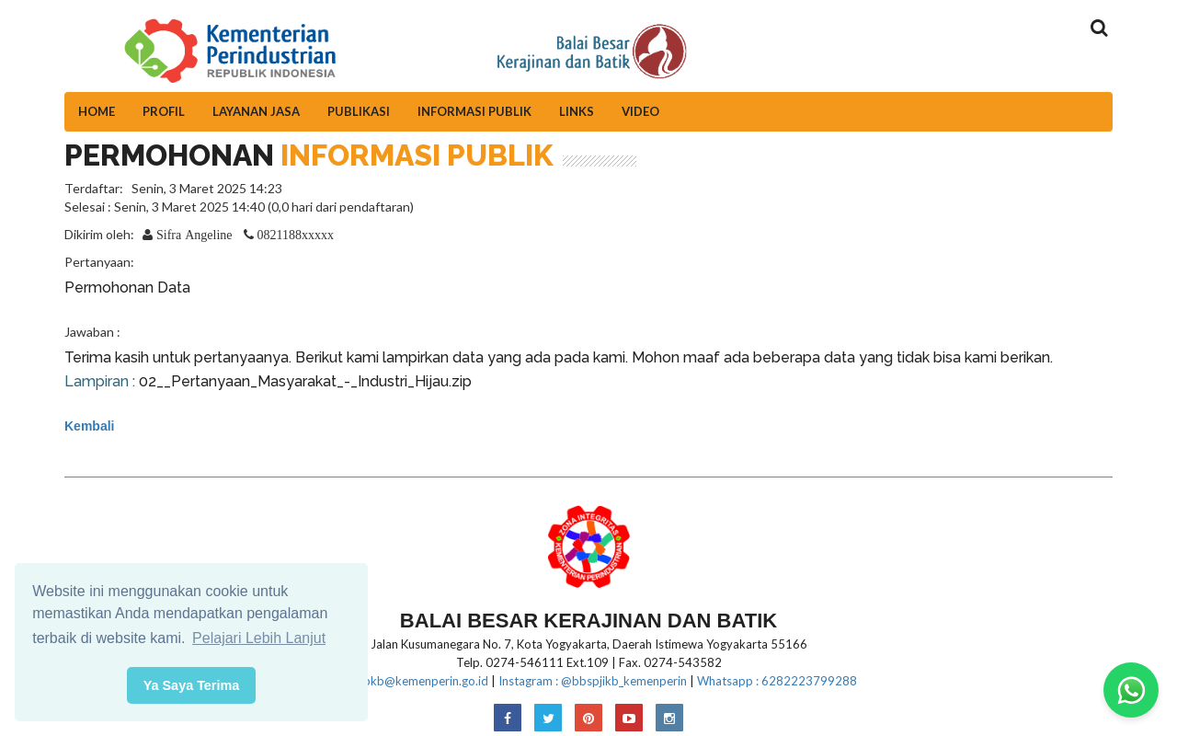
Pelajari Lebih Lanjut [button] (259, 638)
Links (576, 111)
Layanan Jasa (256, 111)
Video (640, 111)
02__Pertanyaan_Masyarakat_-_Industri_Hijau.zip (305, 381)
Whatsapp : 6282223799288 (777, 680)
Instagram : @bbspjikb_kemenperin (592, 680)
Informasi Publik (474, 111)
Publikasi (358, 111)
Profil (164, 111)
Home (96, 111)
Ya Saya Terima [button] (191, 685)
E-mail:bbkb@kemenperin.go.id (404, 680)
